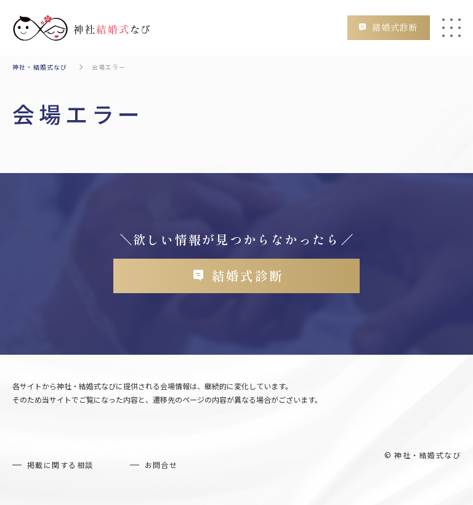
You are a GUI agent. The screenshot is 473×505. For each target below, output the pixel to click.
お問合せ (161, 466)
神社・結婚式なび (40, 66)
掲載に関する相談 (60, 466)
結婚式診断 (394, 27)
